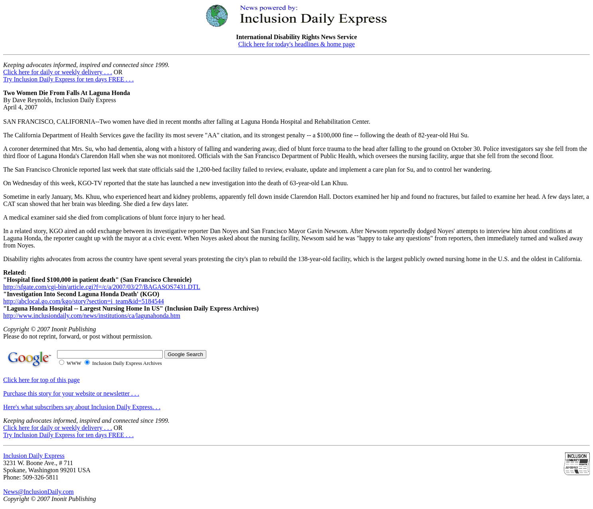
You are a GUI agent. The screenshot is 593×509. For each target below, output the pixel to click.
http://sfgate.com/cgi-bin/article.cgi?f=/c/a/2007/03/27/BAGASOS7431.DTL (101, 286)
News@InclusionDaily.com (38, 491)
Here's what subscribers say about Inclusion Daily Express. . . (81, 407)
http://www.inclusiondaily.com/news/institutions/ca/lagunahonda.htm (91, 315)
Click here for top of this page (41, 379)
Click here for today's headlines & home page (296, 44)
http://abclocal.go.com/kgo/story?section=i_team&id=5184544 (83, 301)
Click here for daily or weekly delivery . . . (57, 72)
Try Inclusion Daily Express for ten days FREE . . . (68, 79)
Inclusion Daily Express (34, 455)
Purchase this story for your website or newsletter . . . (71, 393)
